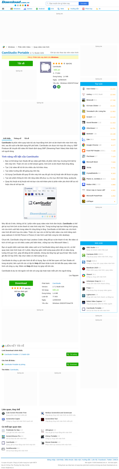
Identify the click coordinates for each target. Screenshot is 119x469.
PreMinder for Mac (14, 430)
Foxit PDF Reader (95, 151)
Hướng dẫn (86, 460)
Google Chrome (93, 145)
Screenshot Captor (13, 419)
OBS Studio (92, 247)
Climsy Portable (52, 436)
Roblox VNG (93, 184)
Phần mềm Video (24, 47)
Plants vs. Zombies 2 (96, 179)
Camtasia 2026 (94, 254)
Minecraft (91, 100)
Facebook (102, 460)
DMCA (115, 460)
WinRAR (91, 134)
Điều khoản (69, 460)
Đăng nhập (51, 460)
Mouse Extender (52, 442)
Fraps (89, 288)
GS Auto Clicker (93, 106)
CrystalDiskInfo (93, 173)
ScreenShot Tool (51, 419)
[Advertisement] (59, 30)
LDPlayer (89, 201)
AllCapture (50, 430)
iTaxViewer (91, 156)
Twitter (109, 460)
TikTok (88, 167)
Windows (11, 47)
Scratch (91, 117)
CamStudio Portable (95, 308)
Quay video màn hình (41, 47)
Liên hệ (94, 460)
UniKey (94, 95)
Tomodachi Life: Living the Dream (96, 112)
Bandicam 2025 (93, 268)
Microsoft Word (94, 162)
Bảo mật (78, 460)
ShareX (91, 274)
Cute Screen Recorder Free (16, 413)
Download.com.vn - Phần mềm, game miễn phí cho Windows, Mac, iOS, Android (15, 3)
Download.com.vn (3, 47)
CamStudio (14, 370)
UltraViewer (92, 128)
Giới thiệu (7, 138)
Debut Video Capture (96, 301)
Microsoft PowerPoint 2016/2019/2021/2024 (94, 196)
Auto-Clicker (92, 89)
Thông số (17, 138)
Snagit (91, 261)
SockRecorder (12, 448)
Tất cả (4, 8)
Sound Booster (93, 122)
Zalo (89, 139)
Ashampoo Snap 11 (95, 281)
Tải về (26, 138)
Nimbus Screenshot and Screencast (58, 413)
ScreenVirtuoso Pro (14, 436)
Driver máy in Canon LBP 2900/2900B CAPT (95, 191)
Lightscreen (92, 294)
